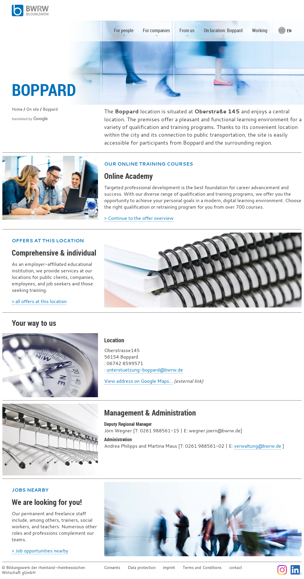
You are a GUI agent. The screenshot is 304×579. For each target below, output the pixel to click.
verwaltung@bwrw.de (257, 446)
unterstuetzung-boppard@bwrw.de (145, 370)
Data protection (142, 567)
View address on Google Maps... (138, 381)
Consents (112, 567)
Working (259, 30)
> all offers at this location (39, 301)
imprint (169, 567)
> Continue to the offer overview (139, 218)
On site (32, 109)
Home (17, 109)
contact (235, 567)
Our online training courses (148, 164)
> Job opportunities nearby (40, 550)
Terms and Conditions (202, 567)
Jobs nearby (30, 490)
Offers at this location (48, 240)
